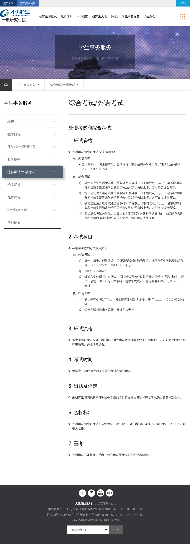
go (116, 529)
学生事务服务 (26, 84)
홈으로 (6, 85)
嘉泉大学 (8, 3)
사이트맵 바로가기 (182, 16)
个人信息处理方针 (83, 503)
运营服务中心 (105, 503)
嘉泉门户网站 (27, 3)
